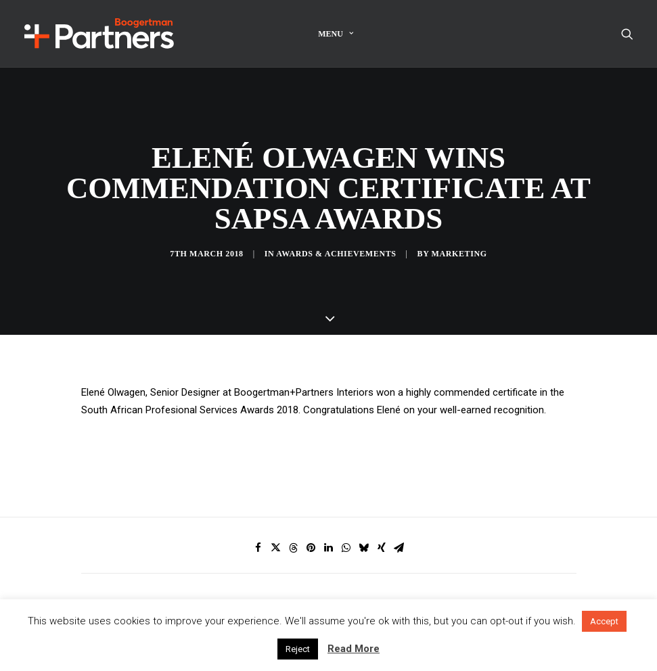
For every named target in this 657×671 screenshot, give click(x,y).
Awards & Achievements (336, 241)
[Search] (627, 33)
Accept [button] (604, 621)
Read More (353, 649)
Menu (335, 34)
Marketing (459, 241)
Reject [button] (298, 649)
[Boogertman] (99, 33)
